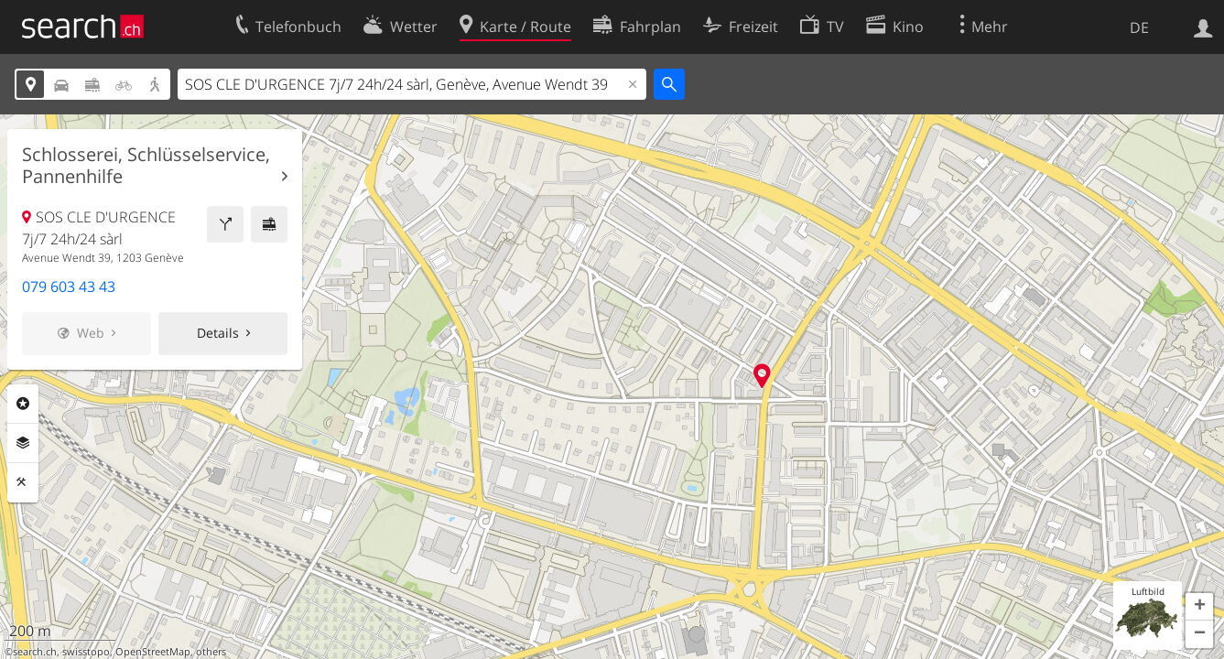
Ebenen (22, 443)
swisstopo (86, 651)
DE (1139, 27)
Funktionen (22, 482)
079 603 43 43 (68, 286)
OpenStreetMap (152, 651)
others (211, 651)
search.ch (35, 651)
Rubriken (22, 403)
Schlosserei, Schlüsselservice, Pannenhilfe (146, 166)
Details (218, 332)
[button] (1199, 607)
